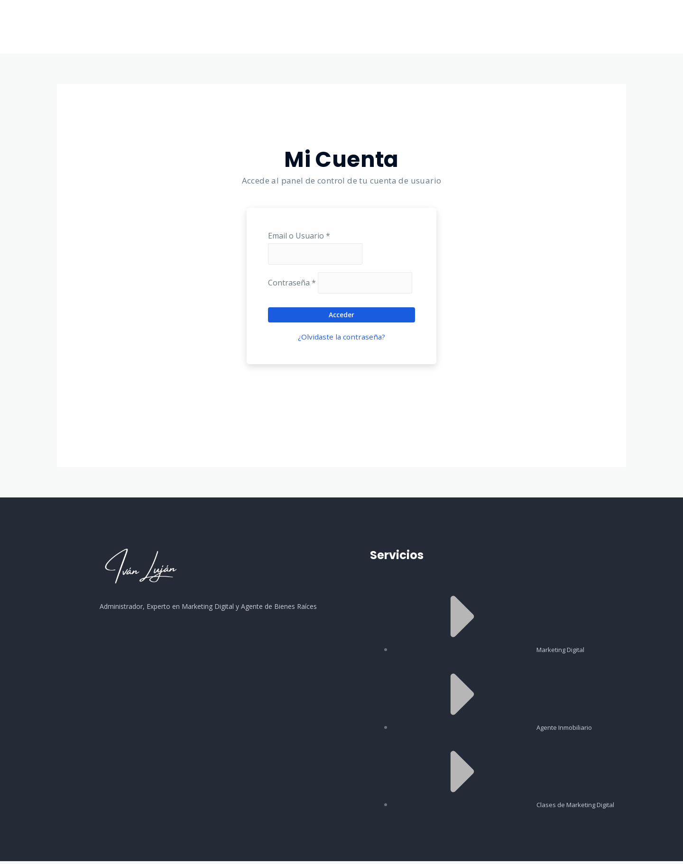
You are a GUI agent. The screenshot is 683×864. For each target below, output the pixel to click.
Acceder (341, 317)
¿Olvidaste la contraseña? (342, 339)
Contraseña (292, 285)
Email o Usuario (299, 235)
